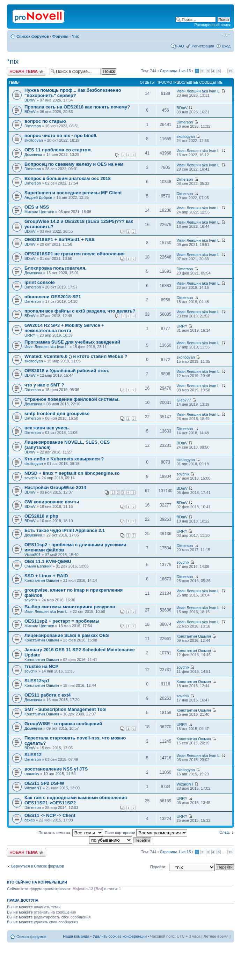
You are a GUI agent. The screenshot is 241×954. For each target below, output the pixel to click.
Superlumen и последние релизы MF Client (73, 192)
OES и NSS (36, 207)
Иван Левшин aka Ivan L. (198, 91)
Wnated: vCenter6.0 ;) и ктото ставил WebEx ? (75, 356)
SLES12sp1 (37, 680)
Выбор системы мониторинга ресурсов (69, 606)
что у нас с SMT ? (44, 385)
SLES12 (33, 754)
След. (224, 832)
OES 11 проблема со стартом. (58, 149)
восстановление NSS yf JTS (56, 769)
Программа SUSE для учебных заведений (72, 342)
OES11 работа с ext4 (47, 695)
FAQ (180, 46)
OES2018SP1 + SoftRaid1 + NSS (59, 239)
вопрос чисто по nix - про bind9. (60, 135)
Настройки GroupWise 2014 (55, 487)
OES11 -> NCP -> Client (49, 815)
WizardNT (33, 788)
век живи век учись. (47, 427)
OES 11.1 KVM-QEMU (47, 561)
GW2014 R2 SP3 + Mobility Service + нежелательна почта (64, 328)
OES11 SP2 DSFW (44, 783)
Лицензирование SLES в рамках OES (66, 635)
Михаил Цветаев (39, 212)
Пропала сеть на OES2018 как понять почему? (77, 107)
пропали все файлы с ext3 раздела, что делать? (80, 311)
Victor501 (32, 555)
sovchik (30, 478)
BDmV (30, 100)
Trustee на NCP (41, 666)
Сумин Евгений (38, 566)
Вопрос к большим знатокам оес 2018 (67, 178)
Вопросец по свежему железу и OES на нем (73, 164)
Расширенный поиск (212, 25)
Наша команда (76, 936)
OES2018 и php (41, 516)
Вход (226, 46)
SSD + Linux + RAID (46, 575)
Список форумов (32, 36)
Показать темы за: (70, 833)
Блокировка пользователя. (55, 268)
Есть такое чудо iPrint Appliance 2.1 (64, 530)
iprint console (39, 282)
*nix (75, 36)
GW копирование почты (51, 501)
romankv (31, 774)
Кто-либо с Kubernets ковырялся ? (64, 458)
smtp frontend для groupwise (56, 413)
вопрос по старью (45, 121)
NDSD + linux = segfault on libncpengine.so (72, 473)
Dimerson (32, 126)
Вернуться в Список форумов (37, 866)
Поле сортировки (146, 833)
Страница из (175, 71)
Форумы (60, 36)
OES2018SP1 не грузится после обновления (74, 253)
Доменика (33, 154)
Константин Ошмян (41, 580)
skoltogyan (33, 140)
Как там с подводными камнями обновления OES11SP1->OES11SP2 (75, 800)
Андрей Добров (38, 197)
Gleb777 (183, 400)
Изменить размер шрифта (225, 35)
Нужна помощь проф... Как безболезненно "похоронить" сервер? (72, 93)
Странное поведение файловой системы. (72, 399)
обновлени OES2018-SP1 (52, 296)
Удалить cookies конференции (120, 936)
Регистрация (203, 46)
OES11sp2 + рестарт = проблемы (61, 621)
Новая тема (26, 71)
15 (230, 71)
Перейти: (158, 867)
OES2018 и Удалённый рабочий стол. (66, 370)
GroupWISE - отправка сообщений (63, 723)
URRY (29, 335)
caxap (29, 820)
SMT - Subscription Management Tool (65, 709)
